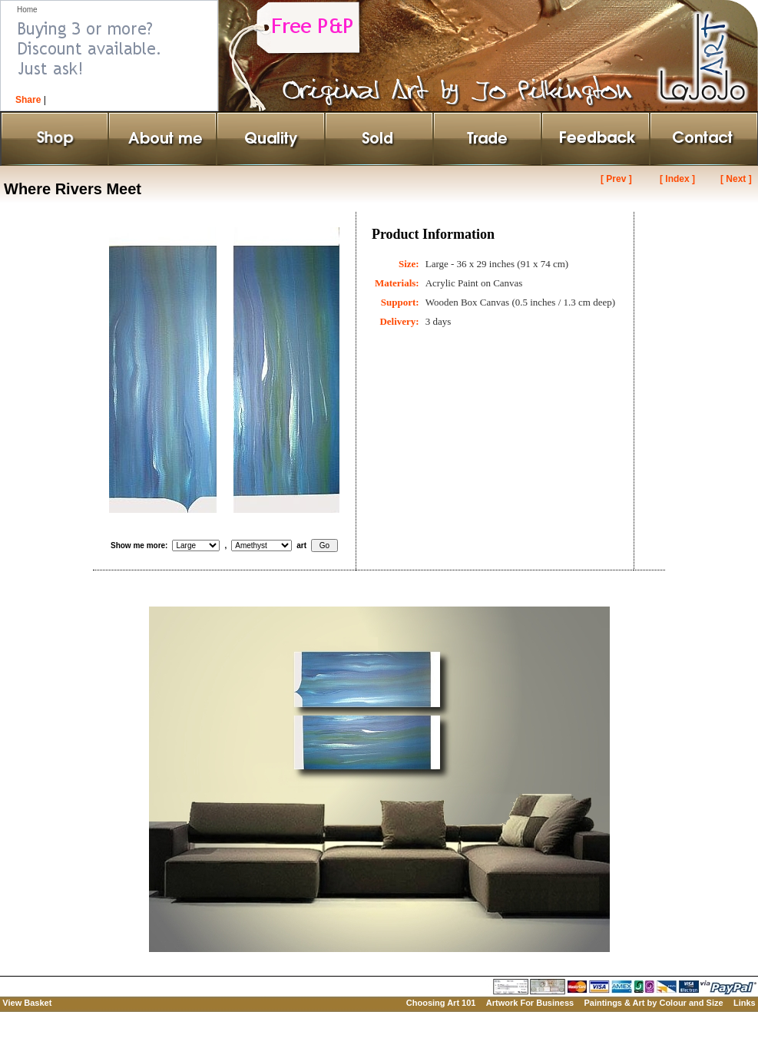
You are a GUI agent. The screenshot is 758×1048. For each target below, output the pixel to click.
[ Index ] (677, 179)
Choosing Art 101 (441, 1002)
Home (27, 9)
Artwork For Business (530, 1002)
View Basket (26, 1002)
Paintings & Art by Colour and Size (653, 1002)
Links (744, 1002)
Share (28, 99)
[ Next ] (736, 179)
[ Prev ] (616, 179)
